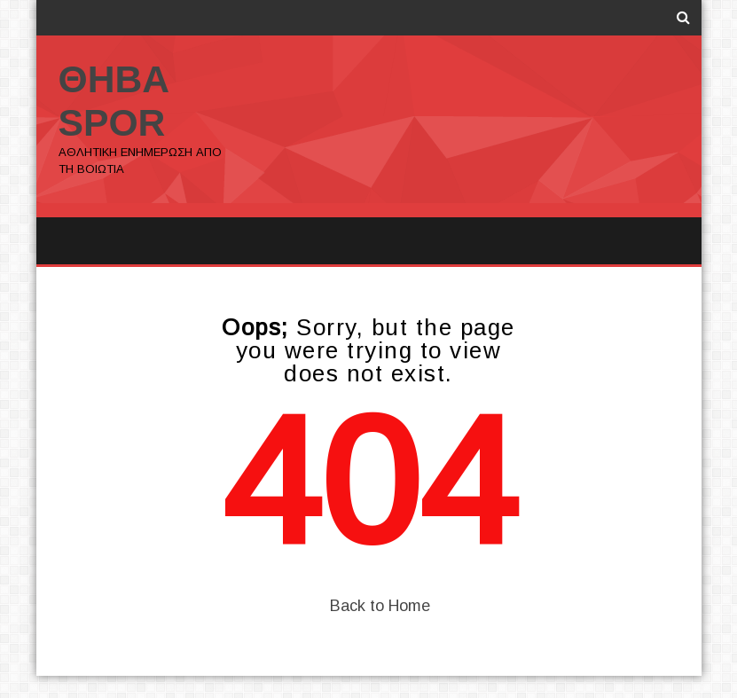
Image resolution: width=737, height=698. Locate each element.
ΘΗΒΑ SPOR (114, 101)
